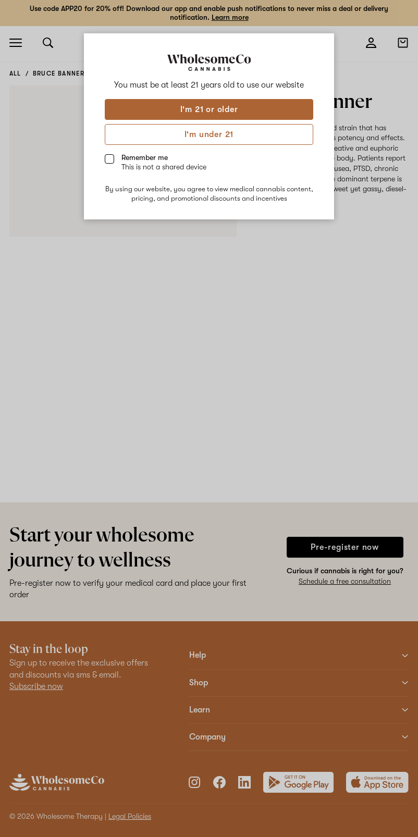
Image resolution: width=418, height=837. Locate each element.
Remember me (163, 162)
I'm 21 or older (209, 109)
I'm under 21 (209, 134)
